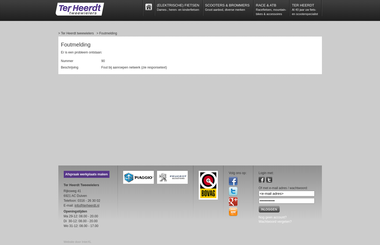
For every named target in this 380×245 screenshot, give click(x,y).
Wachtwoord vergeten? (275, 222)
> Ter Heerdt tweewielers (76, 33)
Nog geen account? (273, 217)
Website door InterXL (77, 241)
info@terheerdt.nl (86, 205)
